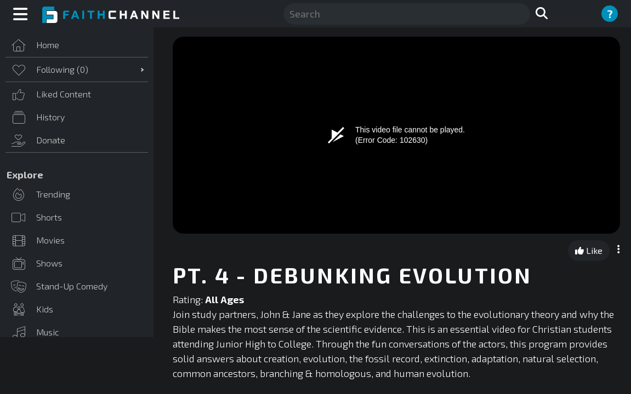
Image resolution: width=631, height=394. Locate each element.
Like (588, 250)
